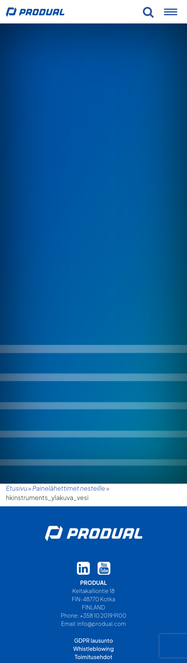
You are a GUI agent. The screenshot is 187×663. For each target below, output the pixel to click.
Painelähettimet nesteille (68, 488)
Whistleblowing (93, 648)
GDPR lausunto (93, 640)
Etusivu (16, 488)
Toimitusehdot (93, 656)
